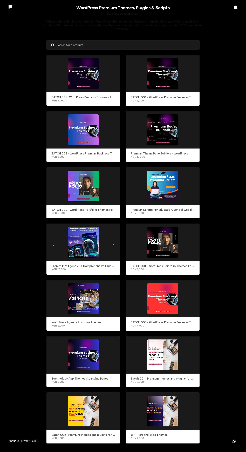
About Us (14, 441)
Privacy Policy (29, 441)
